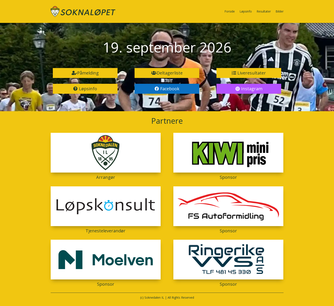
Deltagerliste (170, 73)
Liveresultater (251, 73)
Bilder (280, 11)
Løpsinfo (246, 11)
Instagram (251, 89)
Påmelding (88, 73)
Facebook (169, 89)
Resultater (264, 11)
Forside (229, 11)
